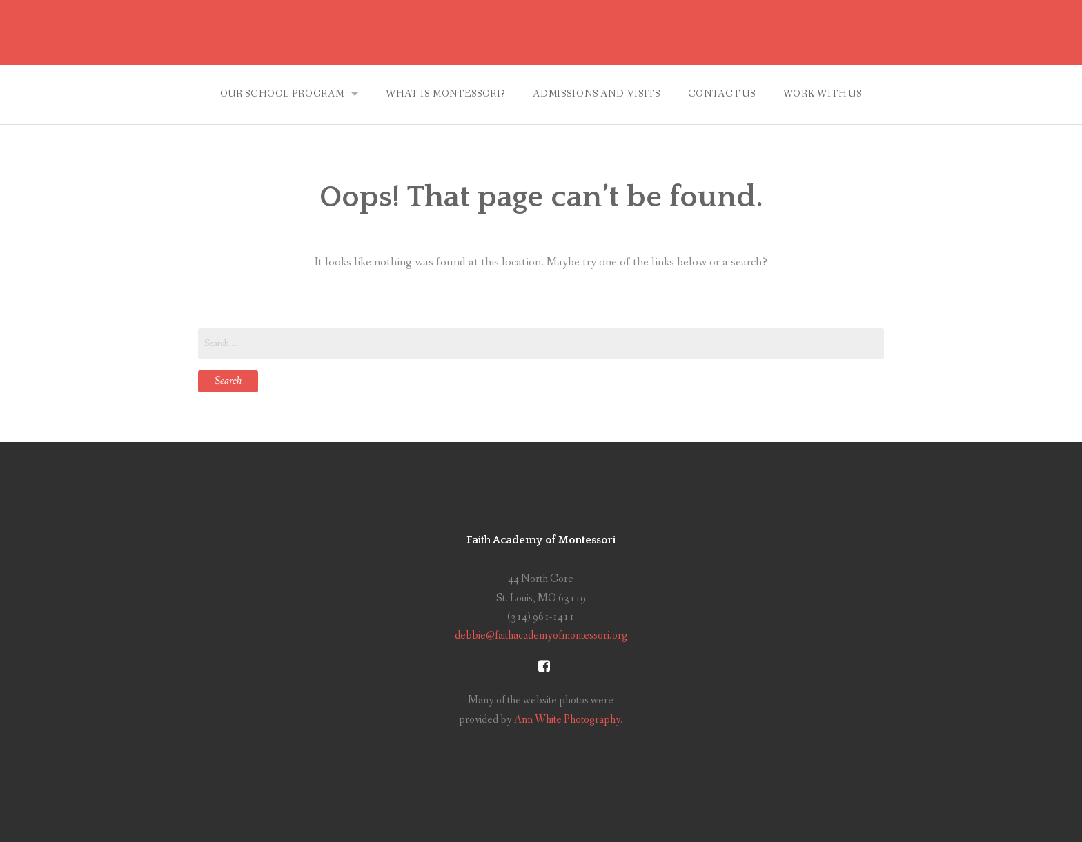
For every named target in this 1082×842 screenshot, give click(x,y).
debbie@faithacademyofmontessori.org (541, 635)
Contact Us (722, 94)
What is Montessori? (445, 94)
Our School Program (282, 94)
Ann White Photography (567, 719)
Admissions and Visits (596, 94)
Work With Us (822, 94)
